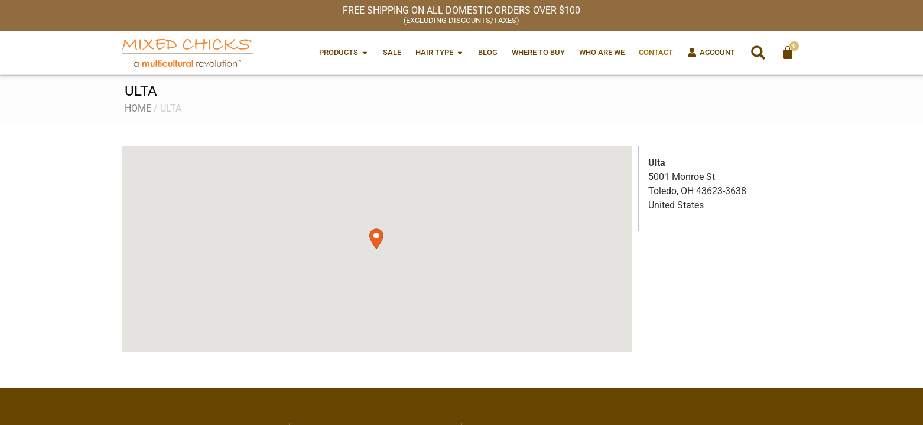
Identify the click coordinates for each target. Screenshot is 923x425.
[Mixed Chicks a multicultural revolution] (187, 52)
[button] (758, 52)
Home (138, 108)
